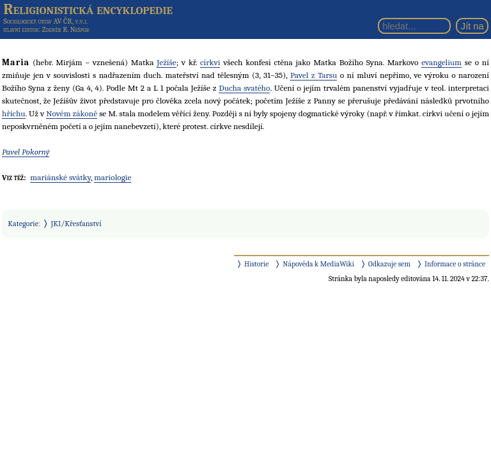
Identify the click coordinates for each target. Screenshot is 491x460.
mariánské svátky (60, 177)
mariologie (112, 177)
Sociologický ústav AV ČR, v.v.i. (45, 21)
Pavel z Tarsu (313, 75)
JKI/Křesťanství (76, 223)
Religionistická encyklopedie (88, 9)
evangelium (441, 62)
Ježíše (166, 62)
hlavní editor (20, 30)
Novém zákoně (71, 113)
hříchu (14, 113)
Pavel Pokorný (25, 152)
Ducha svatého (244, 88)
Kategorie (23, 223)
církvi (210, 62)
